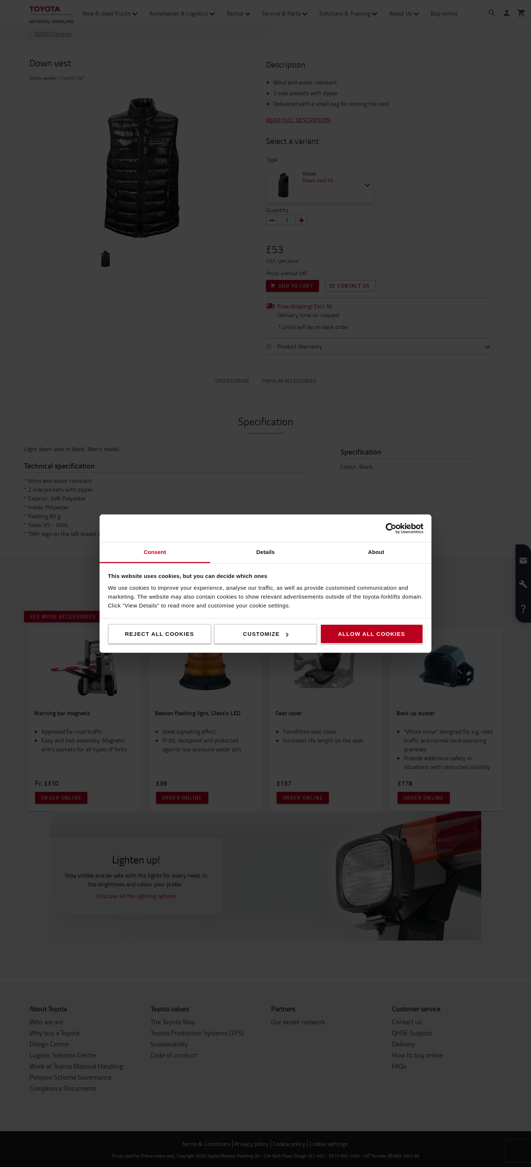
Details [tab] (265, 552)
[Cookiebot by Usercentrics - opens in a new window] (391, 528)
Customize (265, 634)
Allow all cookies (371, 634)
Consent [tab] (155, 552)
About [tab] (376, 552)
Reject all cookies (159, 634)
